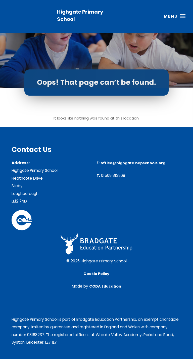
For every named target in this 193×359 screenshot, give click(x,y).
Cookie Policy (96, 273)
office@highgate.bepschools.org (133, 163)
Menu (171, 16)
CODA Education (105, 286)
